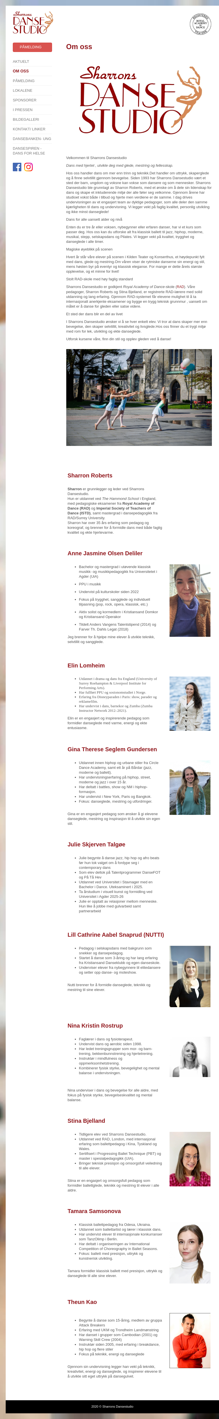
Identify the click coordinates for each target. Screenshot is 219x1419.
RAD (180, 287)
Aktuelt (21, 61)
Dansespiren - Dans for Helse (29, 150)
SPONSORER (24, 100)
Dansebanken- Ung (32, 139)
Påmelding (24, 81)
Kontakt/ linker (29, 129)
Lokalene (22, 90)
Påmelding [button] (31, 47)
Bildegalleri (26, 119)
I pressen (22, 110)
